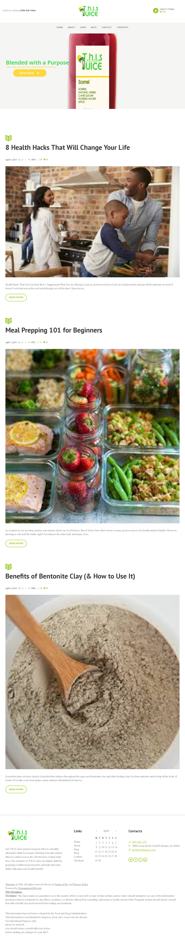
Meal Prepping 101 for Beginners (92, 325)
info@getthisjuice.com (144, 849)
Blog (93, 27)
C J (22, 159)
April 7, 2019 (10, 342)
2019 (147, 114)
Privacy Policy (80, 884)
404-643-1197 (139, 842)
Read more (16, 297)
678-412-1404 (28, 10)
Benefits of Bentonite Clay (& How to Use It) (92, 571)
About (71, 27)
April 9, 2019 (11, 159)
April (106, 830)
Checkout (122, 27)
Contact (107, 27)
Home (60, 27)
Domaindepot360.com (29, 888)
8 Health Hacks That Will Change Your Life (92, 143)
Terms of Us (61, 884)
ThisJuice (10, 884)
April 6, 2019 (11, 588)
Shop (83, 27)
